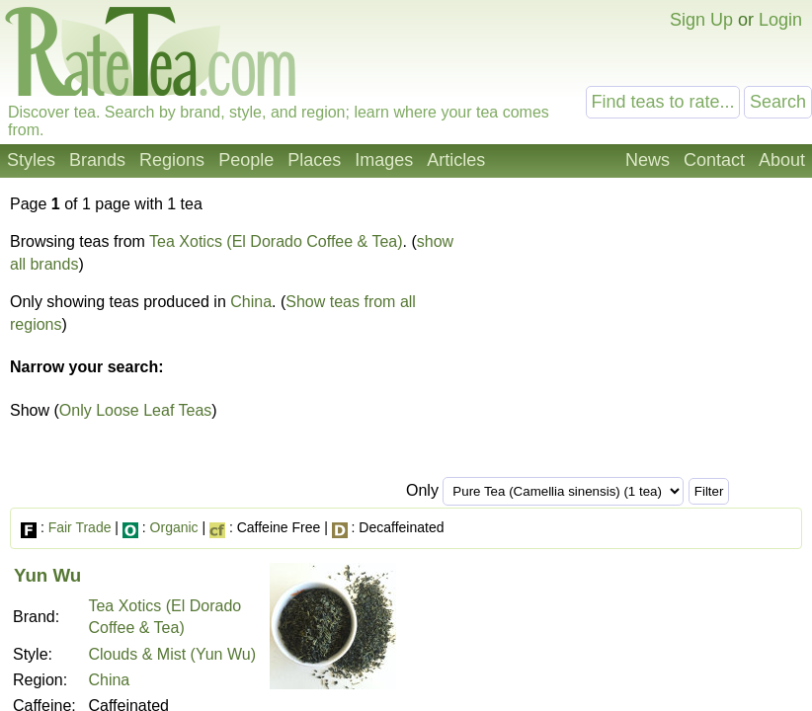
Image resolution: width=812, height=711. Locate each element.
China (251, 301)
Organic (174, 527)
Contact (714, 160)
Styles (31, 160)
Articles (456, 160)
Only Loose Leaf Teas (135, 410)
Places (314, 160)
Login (780, 20)
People (246, 160)
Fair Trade (80, 527)
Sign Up (701, 20)
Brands (97, 160)
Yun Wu (47, 575)
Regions (171, 160)
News (647, 160)
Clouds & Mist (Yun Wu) (172, 654)
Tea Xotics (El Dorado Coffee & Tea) (275, 241)
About (782, 160)
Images (384, 160)
